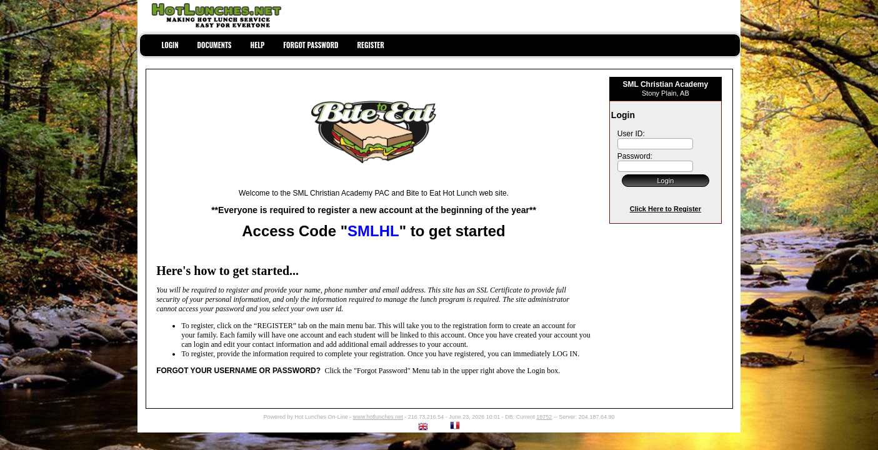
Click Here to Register (665, 208)
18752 (544, 417)
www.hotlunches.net (378, 417)
